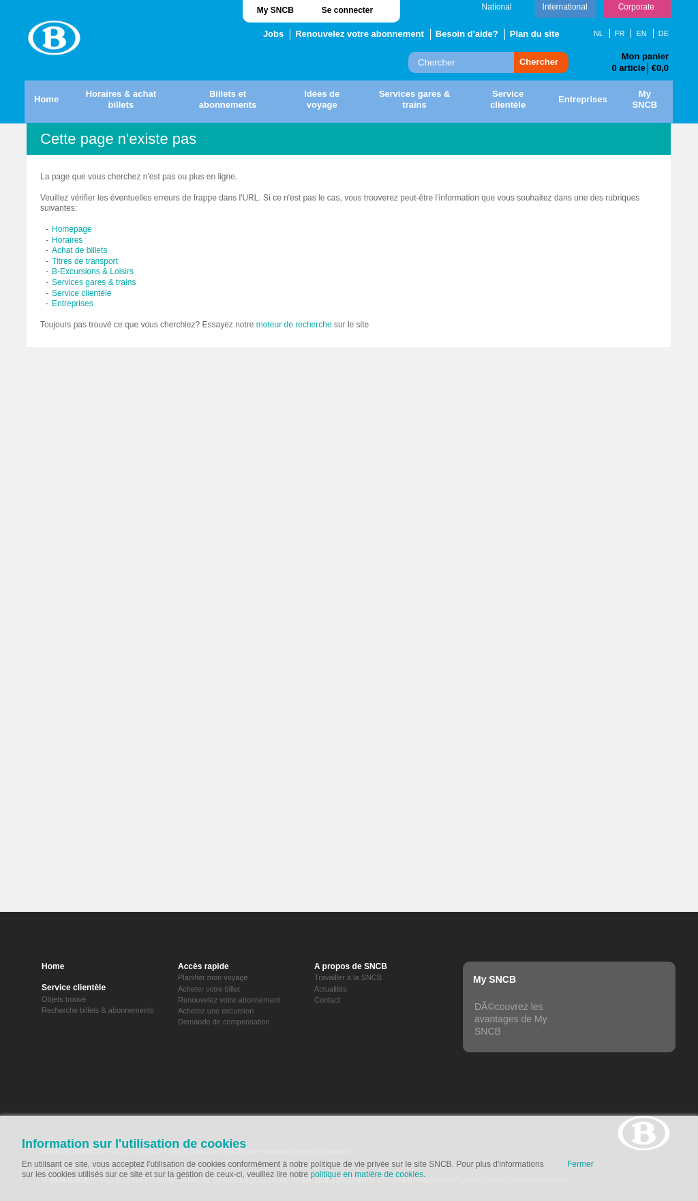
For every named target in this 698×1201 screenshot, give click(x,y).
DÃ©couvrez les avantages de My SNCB (510, 1019)
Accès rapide (203, 966)
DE (663, 33)
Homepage (72, 229)
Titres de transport (85, 261)
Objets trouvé (64, 999)
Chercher (538, 62)
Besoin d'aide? (467, 34)
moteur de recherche (294, 324)
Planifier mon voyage (213, 977)
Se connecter (347, 10)
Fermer (580, 1164)
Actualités (330, 989)
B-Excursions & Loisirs (93, 271)
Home (53, 966)
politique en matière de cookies (367, 1174)
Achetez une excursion (216, 1011)
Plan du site (535, 34)
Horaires (67, 240)
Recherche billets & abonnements (97, 1010)
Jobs (273, 34)
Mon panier (645, 56)
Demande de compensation (224, 1022)
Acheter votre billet (209, 989)
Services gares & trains (94, 282)
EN (641, 33)
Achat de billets (79, 250)
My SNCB (275, 10)
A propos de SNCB (350, 966)
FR (620, 33)
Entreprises (72, 303)
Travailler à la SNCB (348, 977)
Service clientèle (81, 293)
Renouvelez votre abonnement (359, 34)
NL (598, 33)
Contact (327, 1000)
